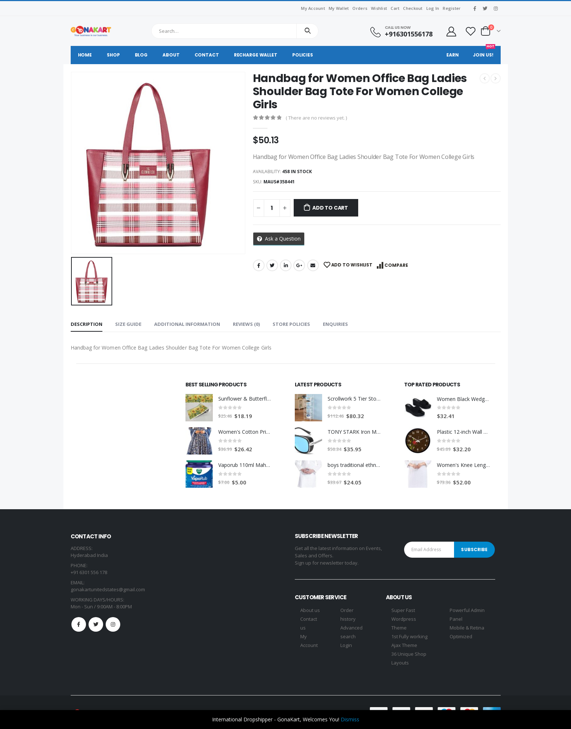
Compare (396, 265)
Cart (395, 8)
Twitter (272, 265)
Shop (113, 55)
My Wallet (339, 8)
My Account (313, 8)
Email (313, 265)
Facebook (259, 265)
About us (310, 610)
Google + (299, 265)
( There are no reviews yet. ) (316, 117)
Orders (359, 8)
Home (85, 55)
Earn (452, 55)
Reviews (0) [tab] (246, 324)
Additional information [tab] (187, 324)
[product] (199, 407)
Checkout (412, 8)
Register (452, 8)
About (171, 55)
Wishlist (379, 8)
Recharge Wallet (255, 55)
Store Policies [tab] (291, 324)
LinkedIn (286, 265)
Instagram (113, 624)
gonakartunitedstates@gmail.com (108, 589)
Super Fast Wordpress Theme (403, 619)
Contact (207, 55)
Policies (302, 55)
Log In (432, 8)
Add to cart (330, 207)
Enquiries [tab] (335, 324)
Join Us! (484, 52)
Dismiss (350, 719)
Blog (141, 55)
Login (346, 645)
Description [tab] (86, 324)
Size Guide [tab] (128, 324)
